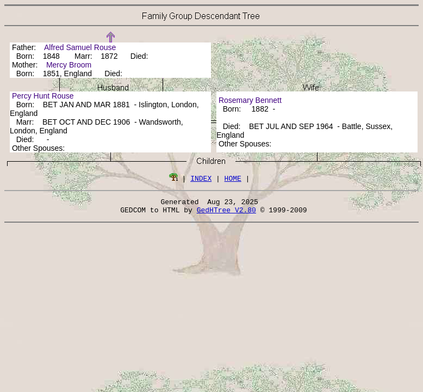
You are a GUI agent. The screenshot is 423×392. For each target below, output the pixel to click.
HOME (233, 178)
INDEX (201, 178)
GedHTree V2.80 (226, 213)
